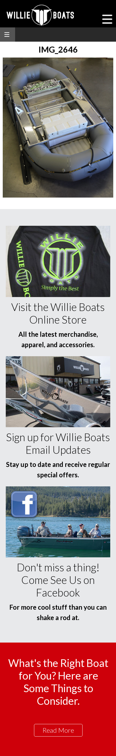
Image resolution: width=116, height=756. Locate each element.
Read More (58, 730)
